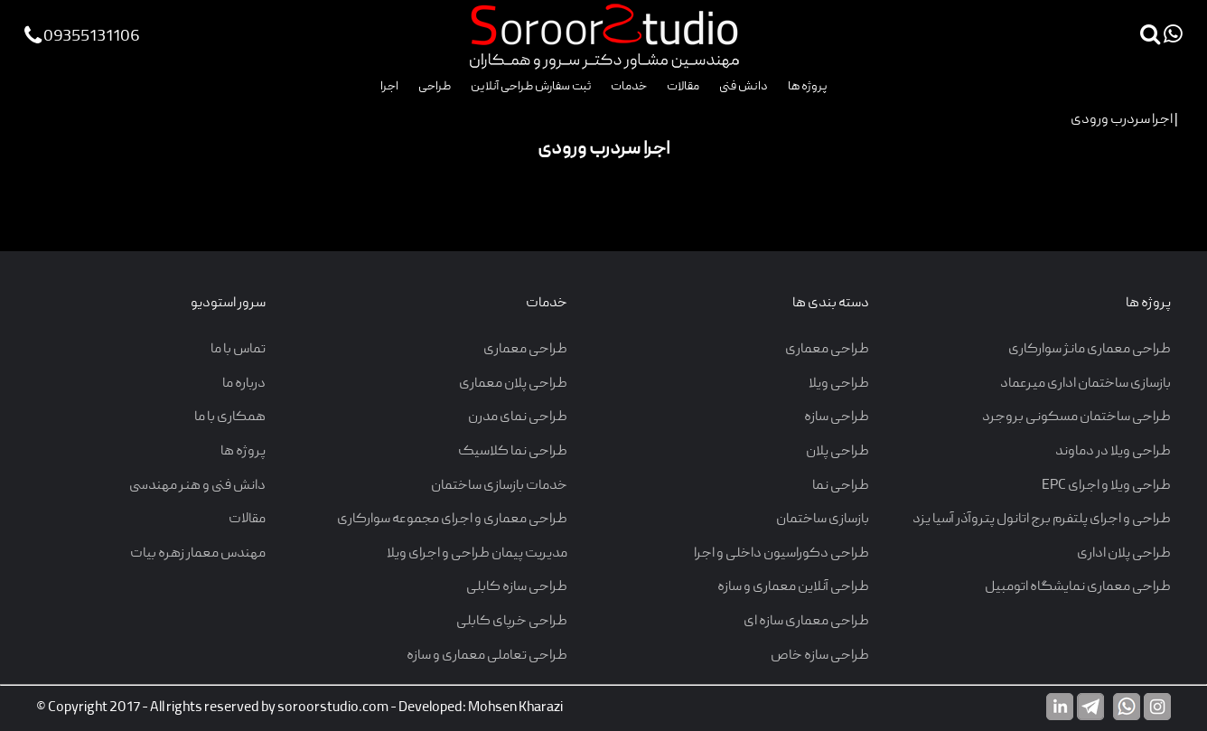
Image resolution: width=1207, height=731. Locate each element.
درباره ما (244, 384)
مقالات (683, 87)
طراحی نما (840, 486)
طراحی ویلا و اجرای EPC (1106, 486)
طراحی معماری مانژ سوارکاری (1089, 350)
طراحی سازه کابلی (516, 587)
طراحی (434, 87)
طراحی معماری (827, 350)
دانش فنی (743, 87)
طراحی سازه (836, 417)
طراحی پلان (837, 452)
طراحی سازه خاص (820, 656)
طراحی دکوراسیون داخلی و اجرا (781, 554)
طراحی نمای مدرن (517, 417)
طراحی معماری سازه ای (806, 622)
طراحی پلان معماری (513, 384)
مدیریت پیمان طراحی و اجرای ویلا (477, 554)
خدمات (629, 87)
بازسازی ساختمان (822, 520)
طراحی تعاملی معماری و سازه (487, 656)
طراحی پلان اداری (1124, 554)
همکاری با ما (230, 417)
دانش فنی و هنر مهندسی (197, 486)
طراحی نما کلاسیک (512, 452)
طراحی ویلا (839, 384)
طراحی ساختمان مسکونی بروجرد (1076, 417)
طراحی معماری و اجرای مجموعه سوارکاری (452, 520)
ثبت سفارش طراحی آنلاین (531, 87)
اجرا (389, 87)
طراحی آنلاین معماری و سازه (793, 587)
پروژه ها (808, 87)
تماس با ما (238, 350)
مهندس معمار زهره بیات (198, 554)
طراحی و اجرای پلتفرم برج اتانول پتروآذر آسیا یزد (1041, 520)
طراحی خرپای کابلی (511, 622)
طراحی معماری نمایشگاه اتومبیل (1078, 587)
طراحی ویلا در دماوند (1113, 452)
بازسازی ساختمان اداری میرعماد (1085, 384)
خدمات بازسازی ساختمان (499, 486)
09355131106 (82, 37)
